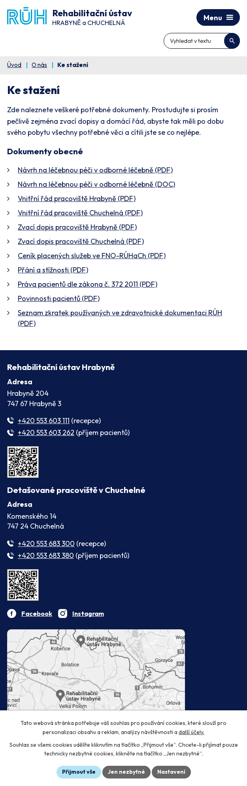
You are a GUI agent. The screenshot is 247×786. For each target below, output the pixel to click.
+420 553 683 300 (46, 543)
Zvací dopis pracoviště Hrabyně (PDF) (77, 227)
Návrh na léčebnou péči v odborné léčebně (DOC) (96, 184)
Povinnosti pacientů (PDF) (59, 298)
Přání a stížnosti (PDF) (53, 269)
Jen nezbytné (126, 771)
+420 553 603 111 (44, 420)
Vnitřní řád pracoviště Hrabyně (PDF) (77, 198)
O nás (39, 65)
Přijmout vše (79, 771)
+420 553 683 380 (46, 555)
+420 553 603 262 (46, 432)
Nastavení (171, 771)
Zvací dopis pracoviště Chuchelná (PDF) (81, 241)
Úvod (14, 65)
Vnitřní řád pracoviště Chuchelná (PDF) (80, 212)
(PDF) (92, 255)
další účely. (191, 732)
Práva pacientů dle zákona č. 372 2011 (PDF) (87, 284)
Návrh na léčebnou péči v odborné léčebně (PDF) (95, 169)
